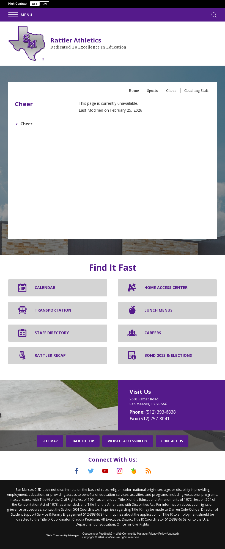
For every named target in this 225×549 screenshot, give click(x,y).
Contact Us (172, 441)
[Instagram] (120, 471)
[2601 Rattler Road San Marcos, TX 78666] (171, 402)
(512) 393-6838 (161, 412)
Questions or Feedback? (97, 533)
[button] (39, 3)
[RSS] (152, 471)
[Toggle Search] (213, 14)
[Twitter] (88, 471)
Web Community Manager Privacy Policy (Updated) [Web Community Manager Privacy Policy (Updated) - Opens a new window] (147, 533)
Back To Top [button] (83, 441)
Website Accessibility (127, 441)
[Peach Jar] (136, 471)
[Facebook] (72, 471)
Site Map (50, 441)
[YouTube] (104, 471)
